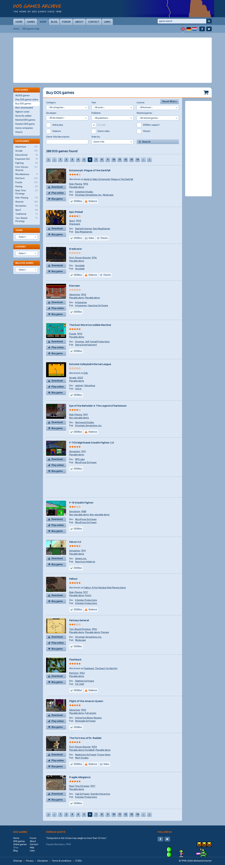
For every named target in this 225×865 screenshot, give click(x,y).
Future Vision (103, 754)
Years (18, 230)
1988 (83, 511)
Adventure (74, 294)
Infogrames (81, 302)
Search (146, 141)
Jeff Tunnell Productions (97, 341)
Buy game (57, 199)
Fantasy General (79, 620)
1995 (85, 184)
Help (32, 847)
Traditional (26, 214)
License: (141, 102)
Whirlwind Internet (202, 861)
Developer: (51, 113)
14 (137, 159)
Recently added (23, 116)
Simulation (74, 451)
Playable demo (76, 187)
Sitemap (17, 861)
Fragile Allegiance (80, 777)
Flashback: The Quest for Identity (101, 668)
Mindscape (108, 195)
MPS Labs (80, 459)
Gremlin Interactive (100, 794)
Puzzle (72, 334)
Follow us (165, 831)
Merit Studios (82, 758)
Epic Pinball (76, 211)
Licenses (20, 246)
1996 (94, 257)
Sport (72, 221)
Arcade (72, 377)
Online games (20, 844)
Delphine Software (84, 681)
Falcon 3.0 (75, 541)
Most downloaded (24, 107)
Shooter (26, 201)
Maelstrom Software (85, 754)
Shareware (74, 224)
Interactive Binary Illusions (88, 718)
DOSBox (78, 238)
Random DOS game (25, 124)
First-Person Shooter (80, 257)
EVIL (86, 373)
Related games (24, 262)
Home (18, 21)
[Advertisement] (112, 60)
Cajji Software (82, 794)
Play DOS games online (26, 99)
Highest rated (22, 111)
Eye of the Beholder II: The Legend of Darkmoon (98, 405)
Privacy (30, 861)
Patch (88, 595)
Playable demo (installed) (82, 750)
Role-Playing (75, 184)
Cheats (19, 132)
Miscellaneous (26, 174)
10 (113, 159)
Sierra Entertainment (86, 344)
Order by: (95, 136)
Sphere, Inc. (81, 558)
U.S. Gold (79, 684)
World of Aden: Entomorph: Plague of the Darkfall (108, 179)
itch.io (78, 388)
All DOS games (22, 95)
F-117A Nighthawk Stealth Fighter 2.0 (91, 442)
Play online (58, 193)
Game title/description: (58, 136)
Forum (66, 21)
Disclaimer (43, 861)
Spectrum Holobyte (85, 561)
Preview (105, 632)
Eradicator (75, 248)
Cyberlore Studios (84, 192)
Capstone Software (98, 305)
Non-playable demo (79, 417)
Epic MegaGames (101, 228)
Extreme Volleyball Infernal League (90, 364)
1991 (85, 414)
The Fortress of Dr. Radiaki (85, 738)
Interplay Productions (86, 600)
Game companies (24, 128)
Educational (26, 155)
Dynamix (79, 341)
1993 (78, 221)
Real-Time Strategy (79, 786)
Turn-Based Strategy (80, 629)
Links (107, 21)
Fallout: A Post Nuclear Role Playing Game (105, 587)
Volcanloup (89, 385)
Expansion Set (26, 159)
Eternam (74, 285)
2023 (80, 377)
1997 (85, 592)
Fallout (73, 578)
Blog (54, 21)
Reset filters (169, 101)
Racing (26, 186)
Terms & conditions (61, 861)
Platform (74, 673)
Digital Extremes (83, 228)
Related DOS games (25, 120)
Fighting (26, 163)
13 (131, 159)
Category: (51, 102)
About (79, 21)
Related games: (144, 113)
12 (125, 159)
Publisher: (96, 113)
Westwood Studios (84, 422)
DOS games (20, 831)
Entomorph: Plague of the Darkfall (89, 170)
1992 (83, 294)
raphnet (79, 385)
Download (57, 187)
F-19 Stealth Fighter (81, 502)
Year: (93, 102)
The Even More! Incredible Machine (90, 324)
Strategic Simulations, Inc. (88, 195)
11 (120, 159)
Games (31, 21)
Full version (90, 713)
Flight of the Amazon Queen (86, 701)
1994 (94, 747)
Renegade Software (85, 721)
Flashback (75, 659)
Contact (93, 21)
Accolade (80, 265)
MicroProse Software (86, 462)
